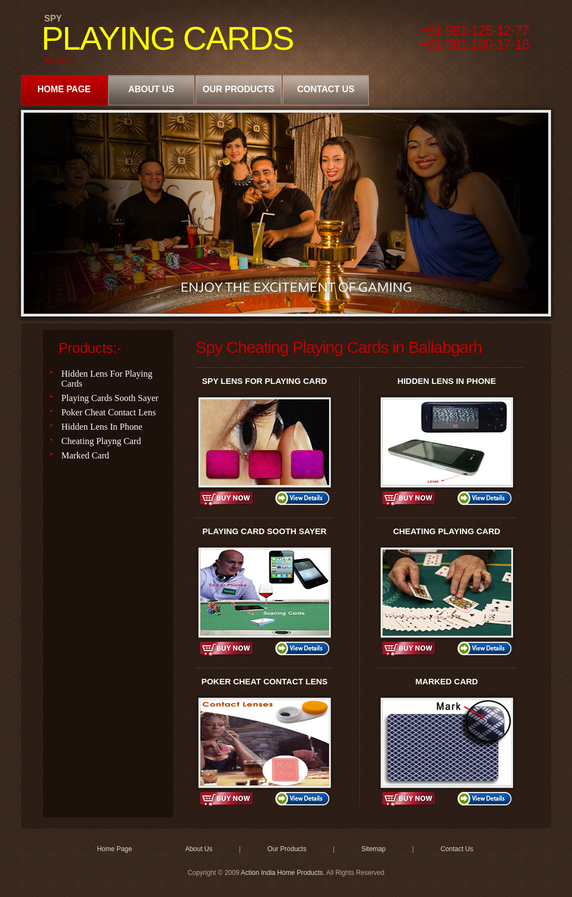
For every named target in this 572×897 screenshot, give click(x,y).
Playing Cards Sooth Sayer (109, 398)
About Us (151, 89)
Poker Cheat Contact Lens (108, 412)
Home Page (64, 89)
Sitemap (373, 849)
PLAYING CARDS (167, 38)
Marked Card (85, 455)
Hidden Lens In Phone (101, 426)
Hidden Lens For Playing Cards (106, 378)
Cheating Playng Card (101, 441)
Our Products (238, 89)
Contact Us (325, 89)
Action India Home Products (282, 873)
